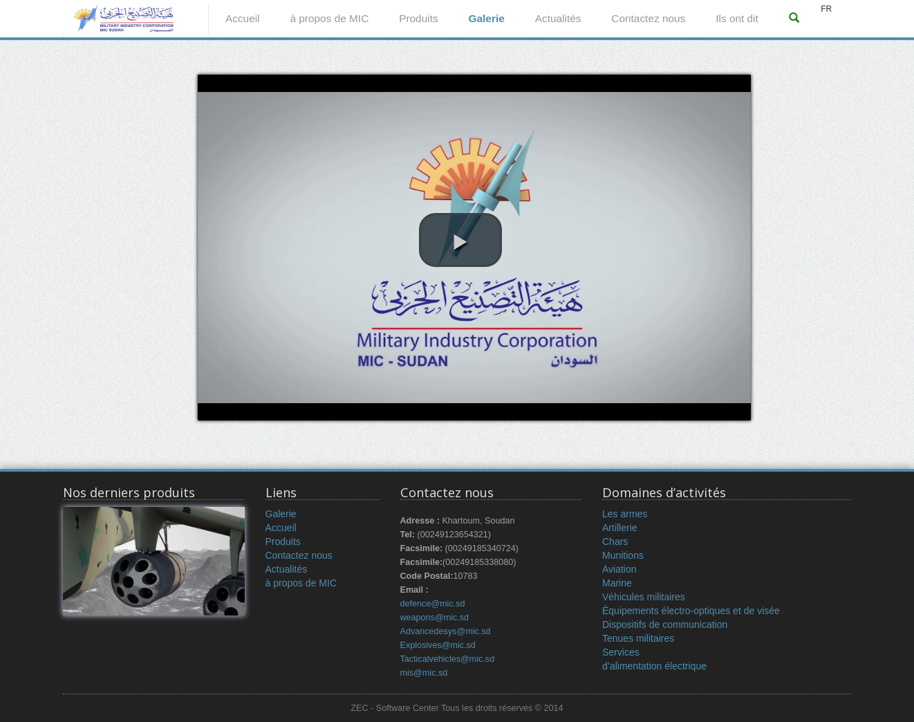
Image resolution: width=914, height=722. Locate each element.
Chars (615, 541)
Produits (418, 18)
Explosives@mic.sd (438, 645)
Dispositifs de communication (664, 624)
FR (826, 9)
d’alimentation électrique (654, 666)
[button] (460, 240)
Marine (617, 583)
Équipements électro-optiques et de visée (691, 610)
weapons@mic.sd (434, 617)
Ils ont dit (737, 18)
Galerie (487, 18)
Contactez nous (648, 18)
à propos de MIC (329, 18)
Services (621, 652)
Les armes (624, 513)
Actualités (558, 18)
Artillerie (619, 527)
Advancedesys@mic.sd (445, 631)
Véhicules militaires (643, 596)
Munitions (623, 555)
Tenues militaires (638, 638)
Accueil (242, 18)
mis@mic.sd (424, 673)
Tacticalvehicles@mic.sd (447, 659)
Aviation (619, 569)
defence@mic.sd (432, 604)
